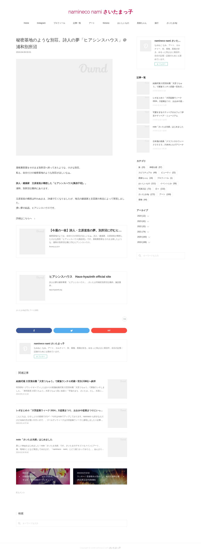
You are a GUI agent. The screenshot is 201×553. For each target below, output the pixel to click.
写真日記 (144, 189)
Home (26, 23)
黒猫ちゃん (142, 23)
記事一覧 (77, 23)
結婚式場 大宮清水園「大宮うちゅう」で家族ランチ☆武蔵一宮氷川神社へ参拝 (56, 381)
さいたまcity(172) (22, 310)
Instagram (41, 23)
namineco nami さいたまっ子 (100, 12)
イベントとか (168, 183)
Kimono (106, 23)
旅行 (157, 23)
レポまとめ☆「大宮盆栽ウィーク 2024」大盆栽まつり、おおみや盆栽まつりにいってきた (61, 410)
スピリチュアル (147, 172)
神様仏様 (156, 167)
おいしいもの (123, 23)
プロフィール (59, 23)
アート (92, 23)
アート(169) (34, 310)
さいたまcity (172, 23)
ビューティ (168, 172)
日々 (160, 189)
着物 (142, 200)
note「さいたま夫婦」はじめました (34, 439)
